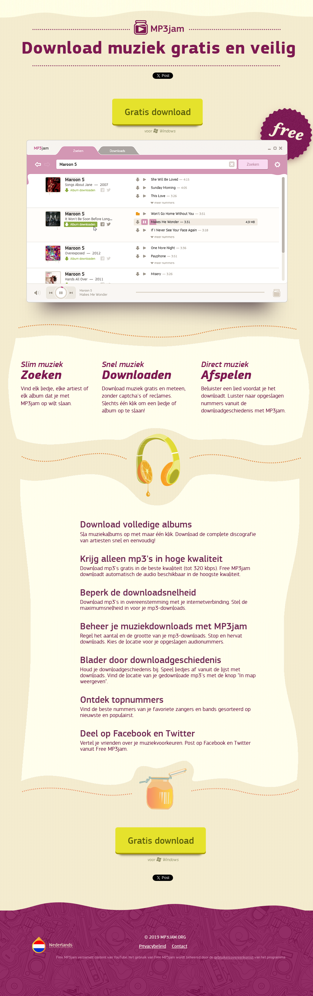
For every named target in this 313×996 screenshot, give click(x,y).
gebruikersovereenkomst (233, 957)
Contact (179, 946)
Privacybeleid (152, 946)
